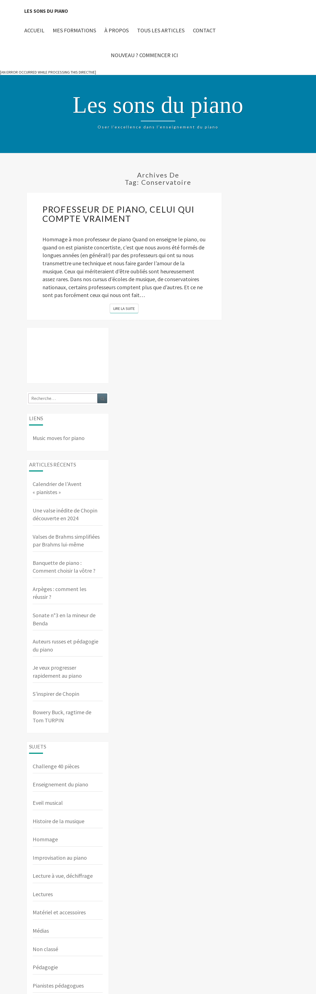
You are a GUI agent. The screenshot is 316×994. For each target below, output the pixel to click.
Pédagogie (45, 967)
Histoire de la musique (58, 821)
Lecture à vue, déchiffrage (63, 875)
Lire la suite (125, 308)
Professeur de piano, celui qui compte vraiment (118, 213)
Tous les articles (161, 30)
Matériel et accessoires (59, 912)
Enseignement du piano (60, 784)
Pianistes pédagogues (58, 985)
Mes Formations (74, 30)
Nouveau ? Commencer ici (144, 55)
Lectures (43, 894)
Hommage (45, 839)
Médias (41, 930)
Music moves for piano (59, 437)
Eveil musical (48, 802)
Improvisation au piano (60, 857)
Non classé (45, 949)
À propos (116, 30)
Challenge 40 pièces (56, 766)
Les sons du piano (46, 11)
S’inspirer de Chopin (56, 693)
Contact (204, 30)
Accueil (34, 30)
